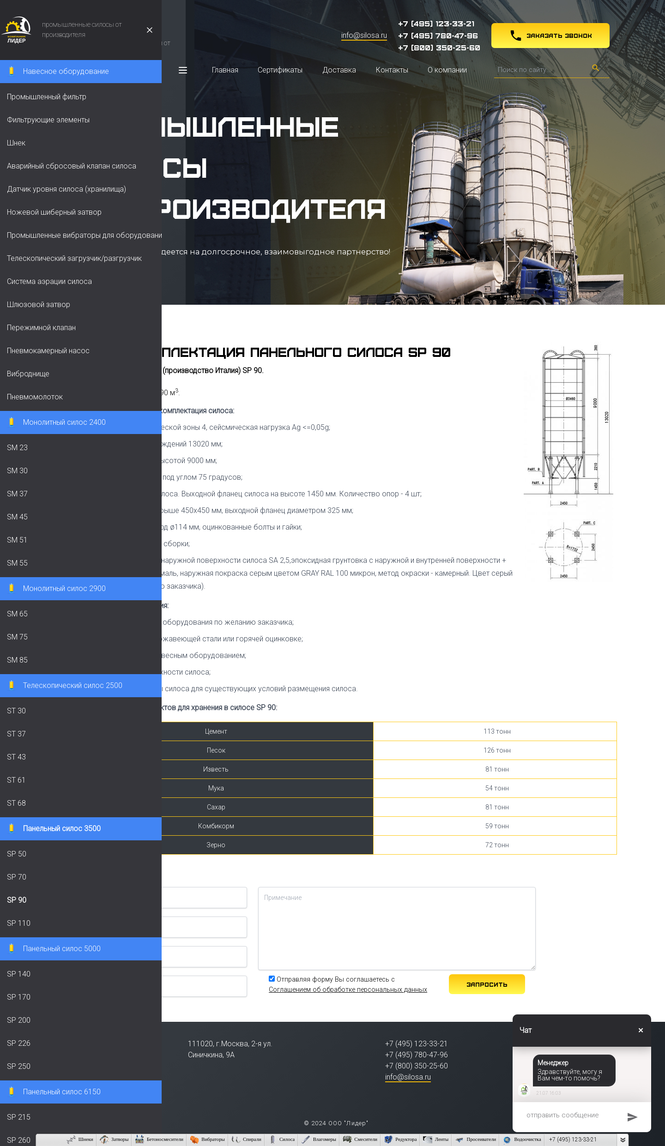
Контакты (392, 70)
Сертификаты (280, 70)
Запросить (487, 984)
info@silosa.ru (364, 35)
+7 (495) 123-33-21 (436, 23)
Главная (225, 70)
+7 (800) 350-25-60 (439, 47)
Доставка (339, 70)
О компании (447, 70)
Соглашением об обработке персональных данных (348, 990)
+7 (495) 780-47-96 (438, 35)
